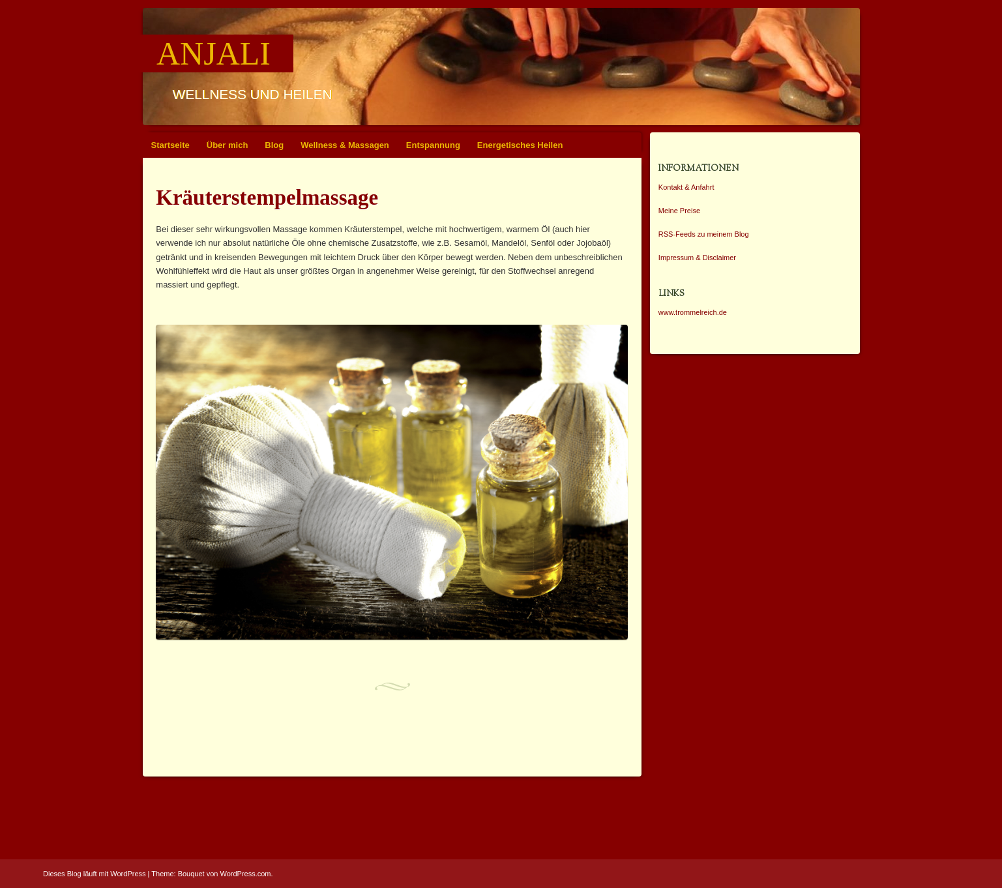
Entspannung (433, 145)
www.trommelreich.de (692, 312)
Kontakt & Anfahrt (686, 187)
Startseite (170, 145)
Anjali (213, 53)
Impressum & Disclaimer (697, 257)
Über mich (227, 145)
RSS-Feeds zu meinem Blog (703, 234)
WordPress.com (245, 874)
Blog (274, 145)
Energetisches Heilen (520, 145)
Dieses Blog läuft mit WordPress (94, 874)
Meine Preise (679, 211)
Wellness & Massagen (345, 145)
